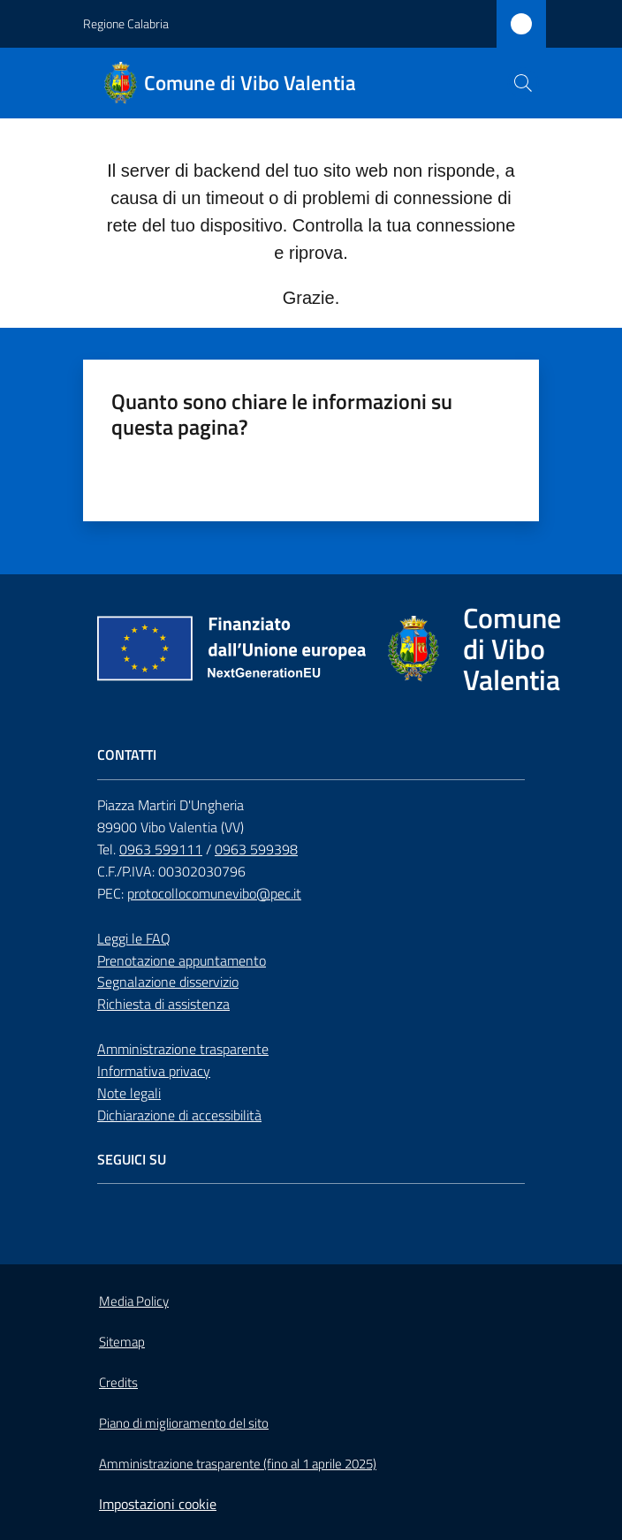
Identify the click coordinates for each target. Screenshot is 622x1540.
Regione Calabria (126, 23)
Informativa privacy (153, 1070)
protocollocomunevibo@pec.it (214, 893)
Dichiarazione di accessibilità (179, 1115)
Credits (118, 1382)
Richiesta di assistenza (163, 1003)
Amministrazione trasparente (183, 1048)
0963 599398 (256, 849)
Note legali (129, 1093)
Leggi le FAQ (134, 938)
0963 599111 (160, 849)
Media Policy (134, 1301)
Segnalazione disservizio (168, 981)
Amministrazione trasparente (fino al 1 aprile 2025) (237, 1463)
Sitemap (122, 1341)
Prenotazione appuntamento (181, 960)
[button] (523, 83)
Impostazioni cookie (157, 1503)
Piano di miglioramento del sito (184, 1423)
